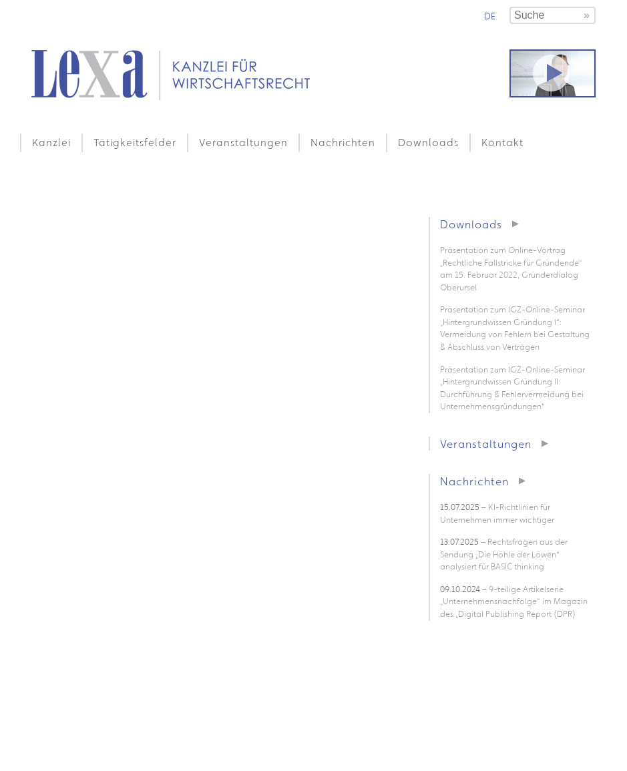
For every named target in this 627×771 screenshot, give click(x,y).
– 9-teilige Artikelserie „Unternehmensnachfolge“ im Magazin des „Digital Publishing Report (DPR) (514, 601)
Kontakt (502, 142)
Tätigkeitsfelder (134, 142)
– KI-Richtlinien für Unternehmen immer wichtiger (497, 513)
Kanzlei (51, 142)
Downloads (428, 142)
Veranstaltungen (243, 142)
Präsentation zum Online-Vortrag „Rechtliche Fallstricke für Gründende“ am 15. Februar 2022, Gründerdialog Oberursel (511, 268)
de (489, 16)
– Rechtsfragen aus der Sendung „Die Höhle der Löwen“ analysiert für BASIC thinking (504, 554)
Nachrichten (342, 142)
